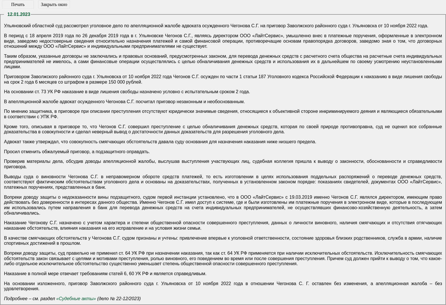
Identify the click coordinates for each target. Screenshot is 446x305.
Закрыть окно (54, 4)
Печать (17, 4)
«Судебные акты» (76, 298)
